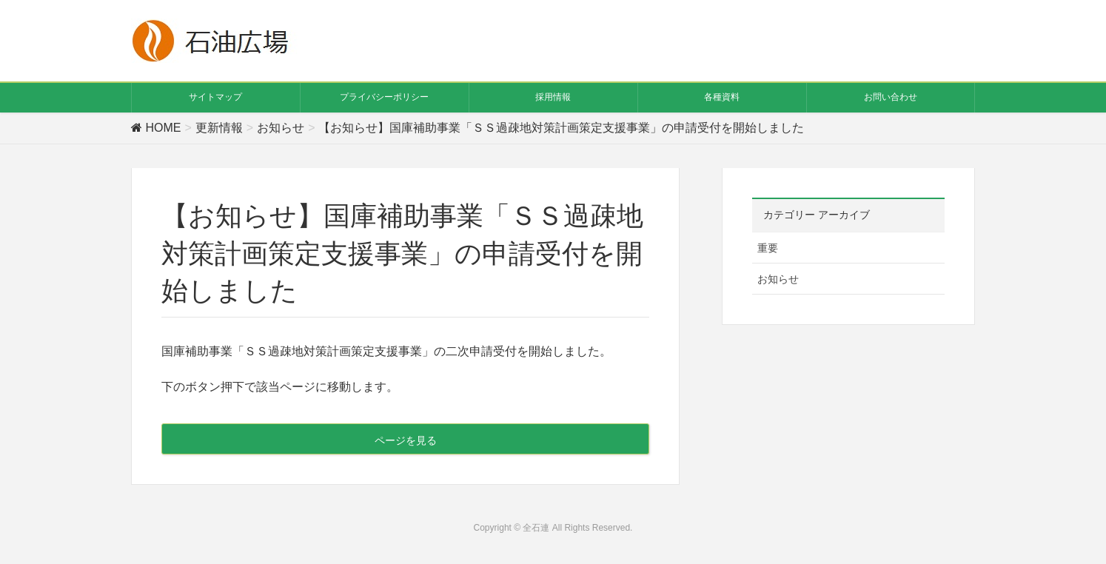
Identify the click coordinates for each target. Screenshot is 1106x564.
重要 (767, 248)
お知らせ (778, 279)
